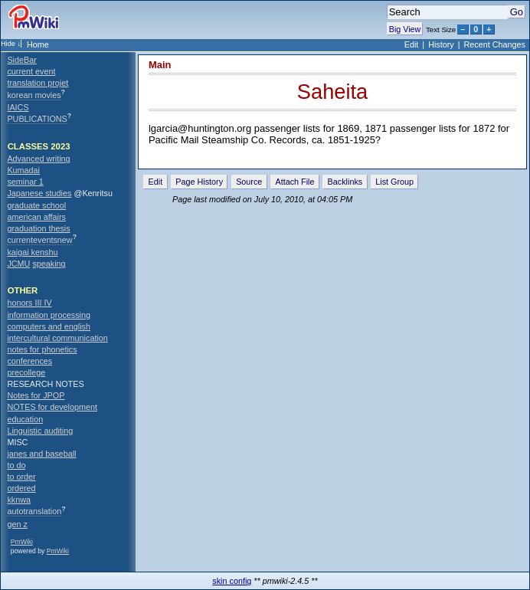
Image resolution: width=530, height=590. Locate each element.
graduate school (36, 205)
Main (160, 64)
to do (16, 465)
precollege (26, 372)
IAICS (17, 107)
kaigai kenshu (32, 252)
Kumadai (23, 170)
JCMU (18, 263)
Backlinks (345, 181)
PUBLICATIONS (37, 118)
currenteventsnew (39, 239)
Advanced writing (38, 158)
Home (38, 44)
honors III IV (29, 302)
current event (31, 71)
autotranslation (34, 511)
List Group (394, 181)
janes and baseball (41, 453)
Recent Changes (494, 44)
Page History (199, 181)
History (441, 44)
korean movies (34, 95)
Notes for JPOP (35, 395)
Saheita (332, 91)
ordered (21, 488)
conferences (29, 360)
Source (249, 181)
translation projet (37, 82)
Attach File (294, 181)
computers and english (48, 326)
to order (21, 476)
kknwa (19, 499)
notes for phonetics (42, 349)
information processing (48, 315)
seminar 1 (25, 181)
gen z (17, 524)
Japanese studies (39, 193)
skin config (231, 580)
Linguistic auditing (40, 430)
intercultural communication (57, 338)
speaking (48, 263)
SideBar (21, 59)
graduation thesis (38, 228)
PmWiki (22, 542)
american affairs (36, 216)
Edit (411, 44)
